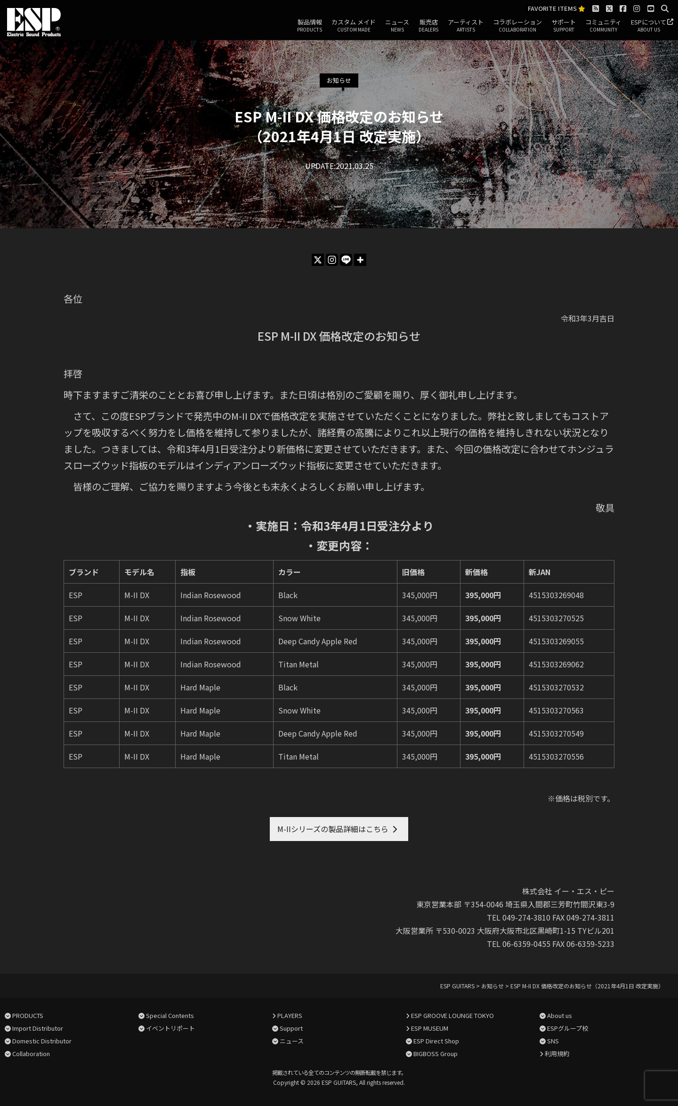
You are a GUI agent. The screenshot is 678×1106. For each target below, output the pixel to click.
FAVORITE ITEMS (556, 8)
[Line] (346, 260)
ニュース (397, 25)
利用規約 (557, 1053)
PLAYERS (289, 1015)
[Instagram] (332, 260)
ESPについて (648, 25)
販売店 (428, 25)
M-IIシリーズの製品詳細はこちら (332, 828)
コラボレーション (517, 25)
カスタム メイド (353, 25)
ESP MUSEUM (429, 1028)
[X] (318, 260)
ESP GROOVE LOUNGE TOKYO (452, 1015)
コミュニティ (603, 25)
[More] (360, 260)
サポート (563, 25)
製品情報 (309, 25)
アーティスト (466, 25)
